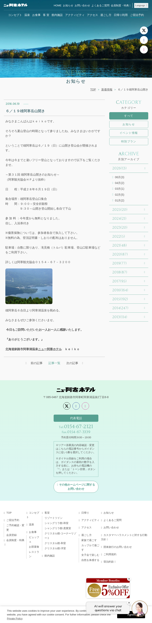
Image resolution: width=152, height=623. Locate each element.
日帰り (85, 512)
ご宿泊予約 (137, 15)
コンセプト (15, 15)
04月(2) (119, 183)
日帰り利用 (121, 15)
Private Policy (14, 618)
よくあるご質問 (100, 5)
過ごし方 (105, 15)
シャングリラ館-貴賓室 (58, 528)
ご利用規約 (110, 554)
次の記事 (72, 363)
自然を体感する (90, 560)
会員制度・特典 (120, 5)
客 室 (46, 15)
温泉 (27, 15)
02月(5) (119, 194)
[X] (144, 30)
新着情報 (106, 89)
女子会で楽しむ (90, 554)
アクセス (92, 15)
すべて (128, 115)
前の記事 (37, 363)
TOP (93, 89)
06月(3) (119, 177)
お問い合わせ (82, 5)
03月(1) (119, 188)
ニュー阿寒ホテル (50, 349)
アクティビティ (75, 15)
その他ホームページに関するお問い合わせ (77, 486)
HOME (58, 5)
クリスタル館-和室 (55, 543)
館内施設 (57, 15)
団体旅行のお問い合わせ (118, 546)
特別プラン (128, 141)
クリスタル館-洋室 (55, 548)
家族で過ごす (89, 540)
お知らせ (68, 5)
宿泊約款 (109, 561)
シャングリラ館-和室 (56, 523)
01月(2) (119, 200)
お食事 (36, 15)
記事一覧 (54, 363)
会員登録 (11, 535)
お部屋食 (34, 546)
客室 (47, 512)
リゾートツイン (54, 517)
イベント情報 (129, 132)
